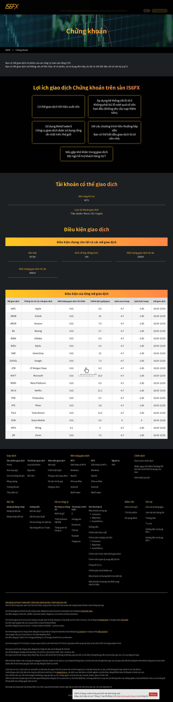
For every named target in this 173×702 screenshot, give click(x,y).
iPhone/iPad (76, 475)
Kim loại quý (12, 464)
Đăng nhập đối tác (15, 511)
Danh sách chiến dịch (143, 455)
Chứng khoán (13, 481)
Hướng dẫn (94, 521)
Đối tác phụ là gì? (37, 511)
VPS (113, 459)
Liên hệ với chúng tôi (155, 507)
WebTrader (75, 487)
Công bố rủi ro (95, 559)
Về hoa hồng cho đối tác (40, 516)
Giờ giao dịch (54, 481)
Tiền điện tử (12, 487)
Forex (9, 459)
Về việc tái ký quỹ (55, 475)
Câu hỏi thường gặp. (155, 501)
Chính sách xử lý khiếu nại (100, 564)
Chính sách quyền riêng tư (126, 696)
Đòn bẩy (51, 459)
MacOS (73, 470)
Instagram (76, 513)
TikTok (75, 524)
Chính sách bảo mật (98, 526)
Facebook (76, 519)
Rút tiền (31, 470)
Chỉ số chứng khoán (16, 470)
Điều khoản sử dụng (12, 597)
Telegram (76, 535)
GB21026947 (103, 626)
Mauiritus (96, 512)
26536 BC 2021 (87, 605)
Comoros (96, 508)
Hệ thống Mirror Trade (40, 522)
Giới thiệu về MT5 (99, 459)
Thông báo (151, 512)
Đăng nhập (159, 4)
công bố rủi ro (61, 667)
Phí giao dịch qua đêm (58, 470)
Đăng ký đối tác (14, 505)
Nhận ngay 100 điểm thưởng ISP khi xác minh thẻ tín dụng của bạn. (148, 463)
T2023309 (124, 614)
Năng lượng (12, 475)
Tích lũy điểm (131, 507)
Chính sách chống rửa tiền (40, 597)
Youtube (75, 530)
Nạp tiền (31, 464)
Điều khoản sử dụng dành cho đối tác (105, 570)
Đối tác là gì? (35, 505)
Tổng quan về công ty (61, 523)
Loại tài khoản (33, 459)
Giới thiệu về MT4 (78, 459)
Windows (75, 464)
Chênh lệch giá (54, 464)
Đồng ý (153, 694)
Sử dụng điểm (131, 512)
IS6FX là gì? (59, 508)
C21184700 (81, 626)
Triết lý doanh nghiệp (61, 515)
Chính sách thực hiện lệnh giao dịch (105, 548)
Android (74, 481)
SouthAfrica (97, 515)
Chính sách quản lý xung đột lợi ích (104, 553)
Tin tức (149, 518)
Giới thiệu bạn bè (142, 472)
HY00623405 (103, 614)
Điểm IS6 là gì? (131, 501)
